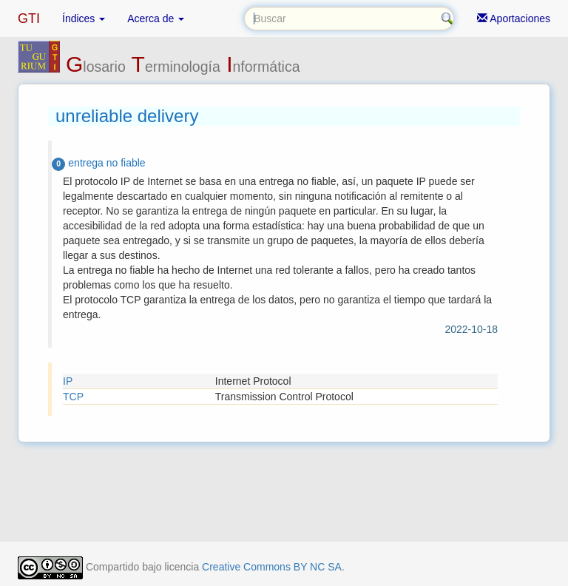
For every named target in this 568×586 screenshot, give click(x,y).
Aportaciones (513, 18)
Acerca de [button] (155, 18)
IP (67, 381)
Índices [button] (83, 18)
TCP (73, 397)
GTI (29, 18)
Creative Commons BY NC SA (272, 567)
